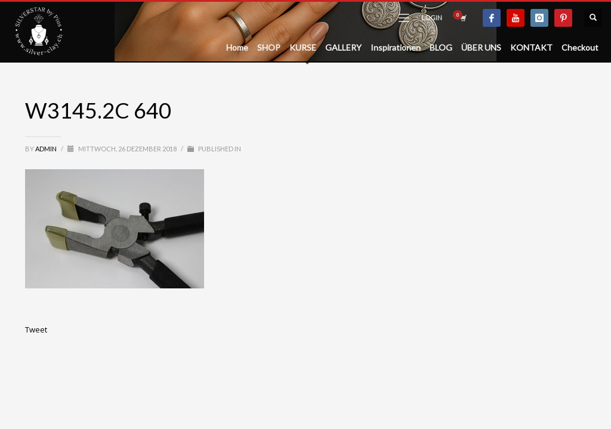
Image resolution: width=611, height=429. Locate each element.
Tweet (36, 329)
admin (46, 149)
